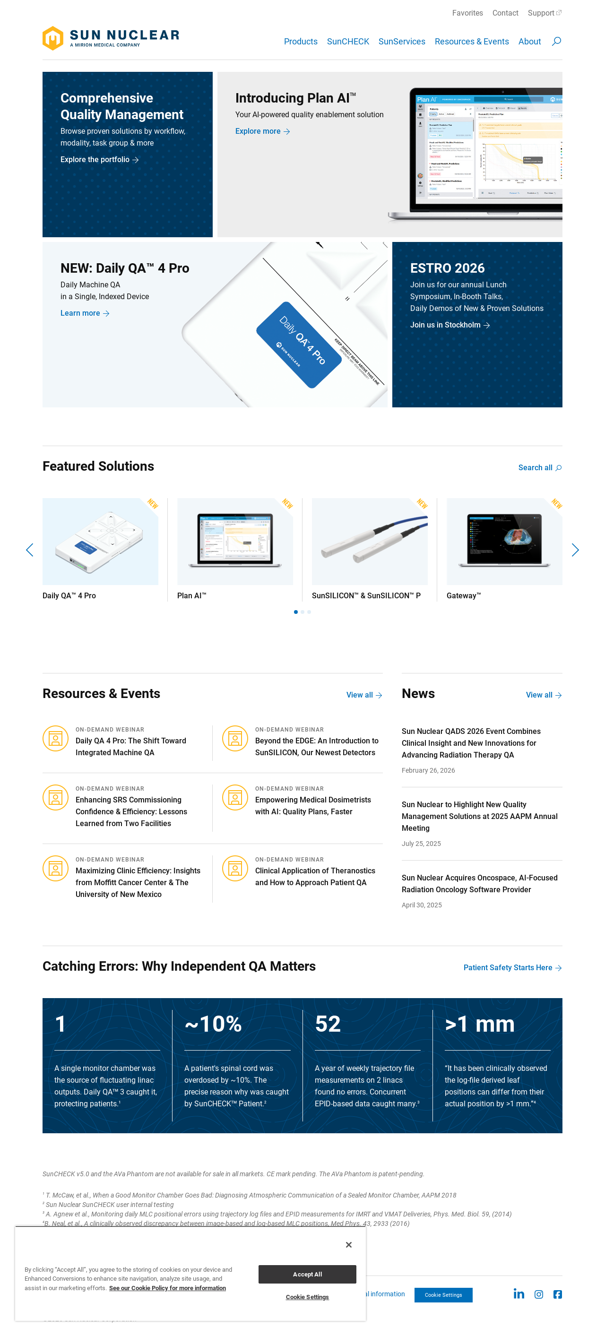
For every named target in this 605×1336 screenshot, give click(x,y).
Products (301, 41)
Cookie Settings (443, 1295)
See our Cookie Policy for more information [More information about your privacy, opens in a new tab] (167, 1288)
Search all (536, 467)
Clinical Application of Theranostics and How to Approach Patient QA (315, 876)
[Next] (574, 550)
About (530, 41)
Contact (506, 13)
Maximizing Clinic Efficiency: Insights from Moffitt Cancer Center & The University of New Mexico (138, 882)
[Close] (348, 1244)
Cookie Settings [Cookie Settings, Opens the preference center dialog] (307, 1297)
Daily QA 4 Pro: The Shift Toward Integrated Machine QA (131, 746)
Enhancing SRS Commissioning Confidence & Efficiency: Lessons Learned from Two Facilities (131, 811)
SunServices (402, 41)
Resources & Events (472, 41)
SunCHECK (348, 41)
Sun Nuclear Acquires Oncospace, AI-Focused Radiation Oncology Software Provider (480, 883)
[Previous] (31, 550)
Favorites (467, 13)
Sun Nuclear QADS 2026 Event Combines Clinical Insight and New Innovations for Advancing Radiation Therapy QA (471, 743)
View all (359, 694)
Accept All (307, 1274)
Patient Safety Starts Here (508, 967)
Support (541, 13)
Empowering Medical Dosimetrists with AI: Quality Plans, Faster (313, 805)
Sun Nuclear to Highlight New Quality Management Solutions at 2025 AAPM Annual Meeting (480, 816)
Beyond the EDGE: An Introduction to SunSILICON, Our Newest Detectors (317, 746)
